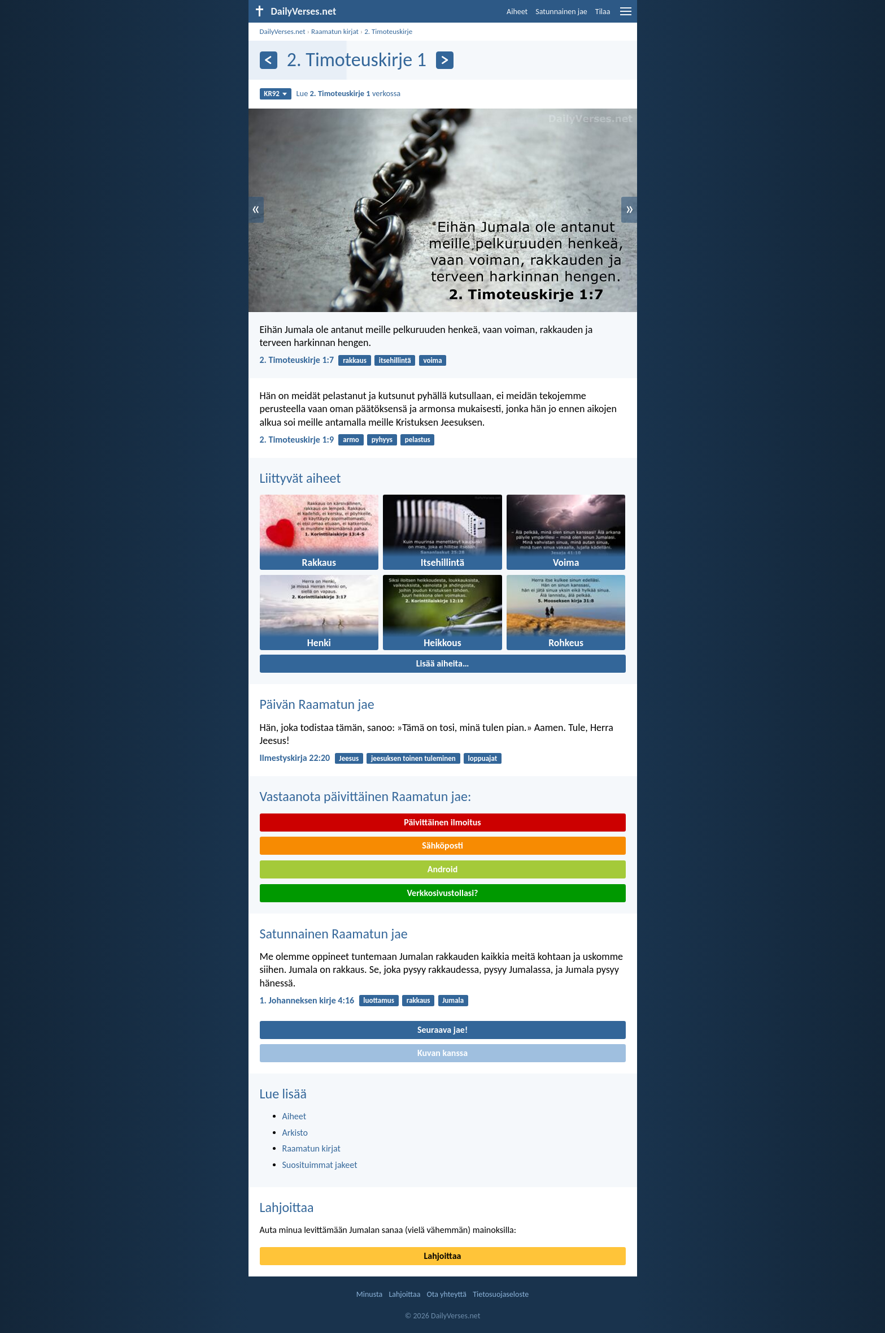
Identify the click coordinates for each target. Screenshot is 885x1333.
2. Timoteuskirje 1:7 (297, 359)
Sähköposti (442, 845)
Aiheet (517, 11)
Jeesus (349, 758)
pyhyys (382, 439)
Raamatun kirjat (335, 31)
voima (432, 360)
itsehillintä (395, 360)
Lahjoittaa (287, 1207)
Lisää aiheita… (442, 663)
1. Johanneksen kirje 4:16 (307, 1000)
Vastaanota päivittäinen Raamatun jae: (366, 796)
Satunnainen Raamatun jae (334, 933)
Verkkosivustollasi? (442, 893)
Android (442, 869)
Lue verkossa (349, 93)
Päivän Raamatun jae (317, 704)
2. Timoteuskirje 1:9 (297, 439)
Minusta (369, 1294)
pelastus (417, 439)
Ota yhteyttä (447, 1294)
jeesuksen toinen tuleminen (413, 758)
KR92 (275, 93)
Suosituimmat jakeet (320, 1164)
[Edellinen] (268, 60)
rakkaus (355, 360)
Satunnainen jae (561, 11)
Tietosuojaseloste (501, 1294)
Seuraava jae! (442, 1029)
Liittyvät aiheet (300, 478)
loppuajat (483, 758)
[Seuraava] (445, 60)
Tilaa (603, 11)
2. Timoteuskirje (388, 31)
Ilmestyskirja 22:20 (295, 757)
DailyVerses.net (283, 31)
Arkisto (295, 1132)
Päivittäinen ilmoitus (442, 822)
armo (351, 439)
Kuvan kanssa (442, 1053)
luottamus (378, 1000)
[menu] (625, 15)
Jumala (453, 1000)
